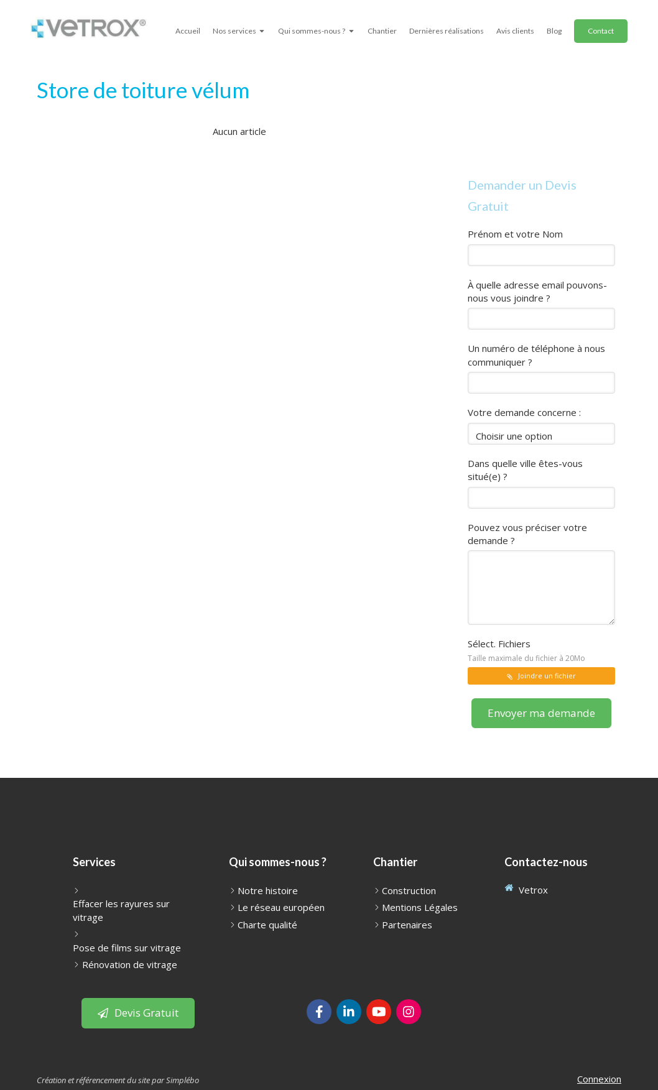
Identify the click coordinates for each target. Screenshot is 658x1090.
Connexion (599, 1079)
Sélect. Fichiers (526, 650)
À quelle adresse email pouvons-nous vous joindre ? (537, 291)
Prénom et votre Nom (515, 234)
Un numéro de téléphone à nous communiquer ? (536, 354)
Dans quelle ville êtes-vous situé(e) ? (525, 470)
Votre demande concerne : (524, 412)
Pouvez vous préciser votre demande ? (527, 534)
